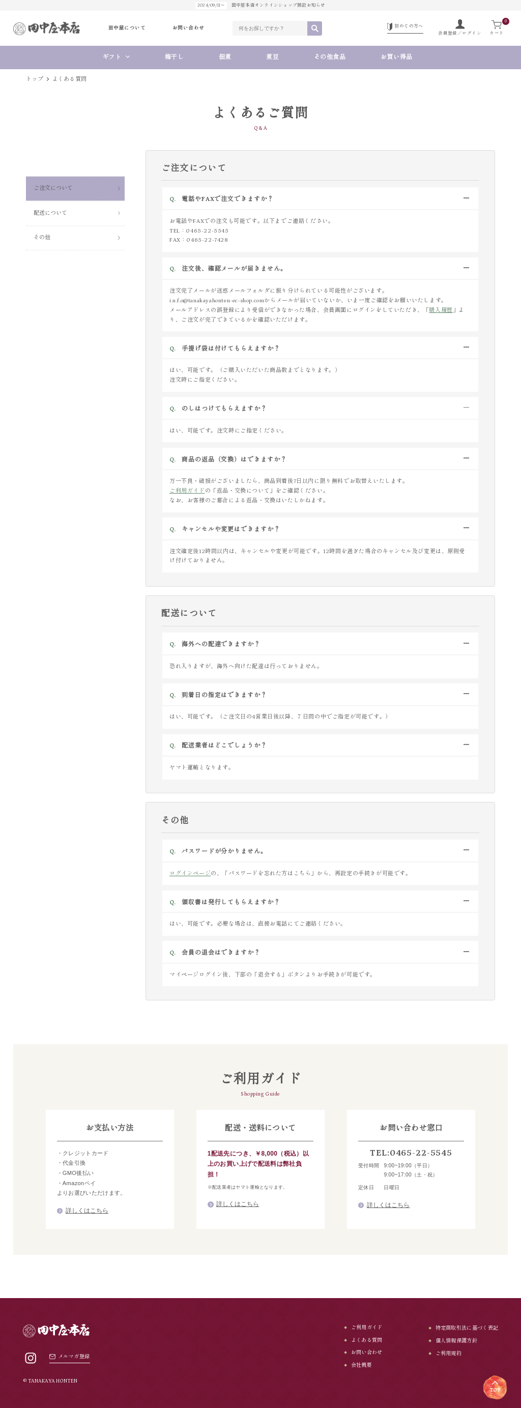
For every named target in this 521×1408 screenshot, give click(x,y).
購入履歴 (440, 310)
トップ (34, 79)
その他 (42, 211)
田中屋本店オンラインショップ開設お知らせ (260, 5)
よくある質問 (367, 1340)
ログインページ (190, 873)
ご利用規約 (449, 1353)
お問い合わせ (188, 28)
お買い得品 (400, 57)
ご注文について (53, 162)
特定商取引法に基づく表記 (467, 1328)
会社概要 (361, 1365)
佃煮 (225, 57)
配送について (50, 187)
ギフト (112, 57)
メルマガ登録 (69, 1357)
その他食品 (330, 57)
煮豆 (272, 57)
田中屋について (127, 28)
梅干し (174, 57)
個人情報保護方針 (456, 1341)
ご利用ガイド (187, 490)
